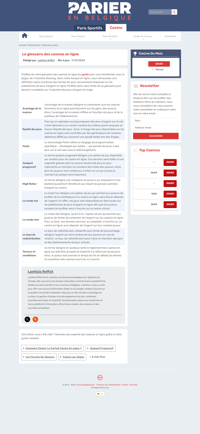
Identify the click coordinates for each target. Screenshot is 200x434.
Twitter (125, 385)
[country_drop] (102, 394)
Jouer (159, 63)
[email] (156, 127)
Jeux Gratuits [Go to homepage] (109, 36)
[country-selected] (98, 394)
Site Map (133, 385)
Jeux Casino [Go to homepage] (78, 36)
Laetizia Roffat (40, 271)
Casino (116, 27)
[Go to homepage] (24, 37)
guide (85, 74)
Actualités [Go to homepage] (170, 36)
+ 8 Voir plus (97, 356)
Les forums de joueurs (40, 356)
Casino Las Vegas (73, 356)
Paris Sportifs (89, 28)
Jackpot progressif (101, 348)
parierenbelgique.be (85, 385)
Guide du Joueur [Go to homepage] (143, 36)
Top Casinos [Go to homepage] (46, 36)
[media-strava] (35, 319)
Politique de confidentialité (108, 385)
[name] (156, 120)
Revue (157, 69)
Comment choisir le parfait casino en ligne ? (54, 348)
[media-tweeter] (27, 319)
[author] (46, 60)
